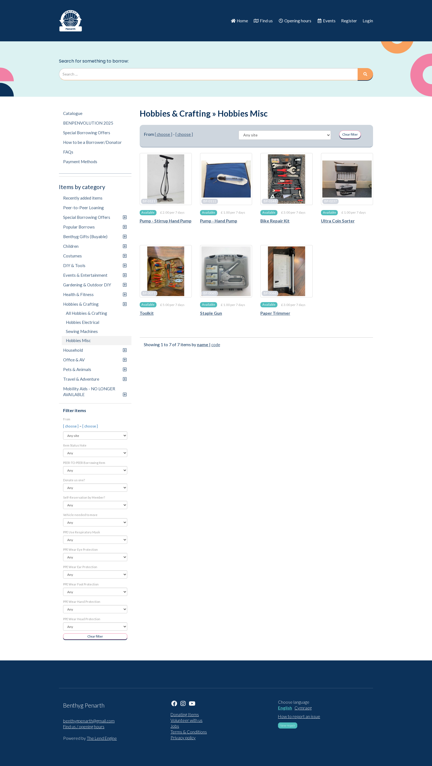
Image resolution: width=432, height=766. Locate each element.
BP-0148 (270, 201)
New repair (287, 725)
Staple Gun (211, 313)
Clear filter (95, 636)
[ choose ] (71, 426)
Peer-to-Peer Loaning (83, 207)
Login (368, 20)
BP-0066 (270, 293)
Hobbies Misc (78, 340)
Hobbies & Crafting (94, 304)
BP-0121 (149, 201)
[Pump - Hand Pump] (226, 179)
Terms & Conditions (189, 731)
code (215, 344)
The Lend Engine (102, 738)
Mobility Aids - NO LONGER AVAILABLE (94, 391)
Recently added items (82, 197)
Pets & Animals (94, 369)
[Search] (365, 74)
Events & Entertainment (94, 275)
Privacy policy (183, 737)
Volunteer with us (186, 720)
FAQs (68, 151)
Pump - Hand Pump (218, 220)
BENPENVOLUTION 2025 (88, 122)
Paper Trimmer (275, 313)
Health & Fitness (94, 294)
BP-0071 (149, 293)
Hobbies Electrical (82, 322)
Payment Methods (80, 161)
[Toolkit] (165, 271)
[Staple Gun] (226, 271)
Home (239, 20)
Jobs (175, 726)
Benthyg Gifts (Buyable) (94, 236)
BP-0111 (209, 201)
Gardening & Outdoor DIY (94, 284)
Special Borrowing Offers (86, 132)
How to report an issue (299, 716)
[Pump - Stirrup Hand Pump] (165, 179)
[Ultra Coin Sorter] (347, 179)
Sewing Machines (82, 331)
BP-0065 (209, 293)
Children (94, 246)
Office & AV (94, 359)
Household (94, 350)
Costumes (94, 255)
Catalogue (72, 113)
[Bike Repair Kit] (286, 179)
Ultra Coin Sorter (338, 220)
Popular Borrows (94, 226)
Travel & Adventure (94, 379)
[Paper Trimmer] (286, 271)
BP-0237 (330, 201)
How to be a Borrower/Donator (92, 142)
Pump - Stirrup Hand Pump (165, 220)
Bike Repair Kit (275, 220)
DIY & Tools (94, 265)
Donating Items (185, 714)
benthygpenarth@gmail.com (89, 720)
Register (349, 20)
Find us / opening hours (83, 726)
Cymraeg (303, 707)
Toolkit (147, 313)
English (285, 707)
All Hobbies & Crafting (86, 313)
